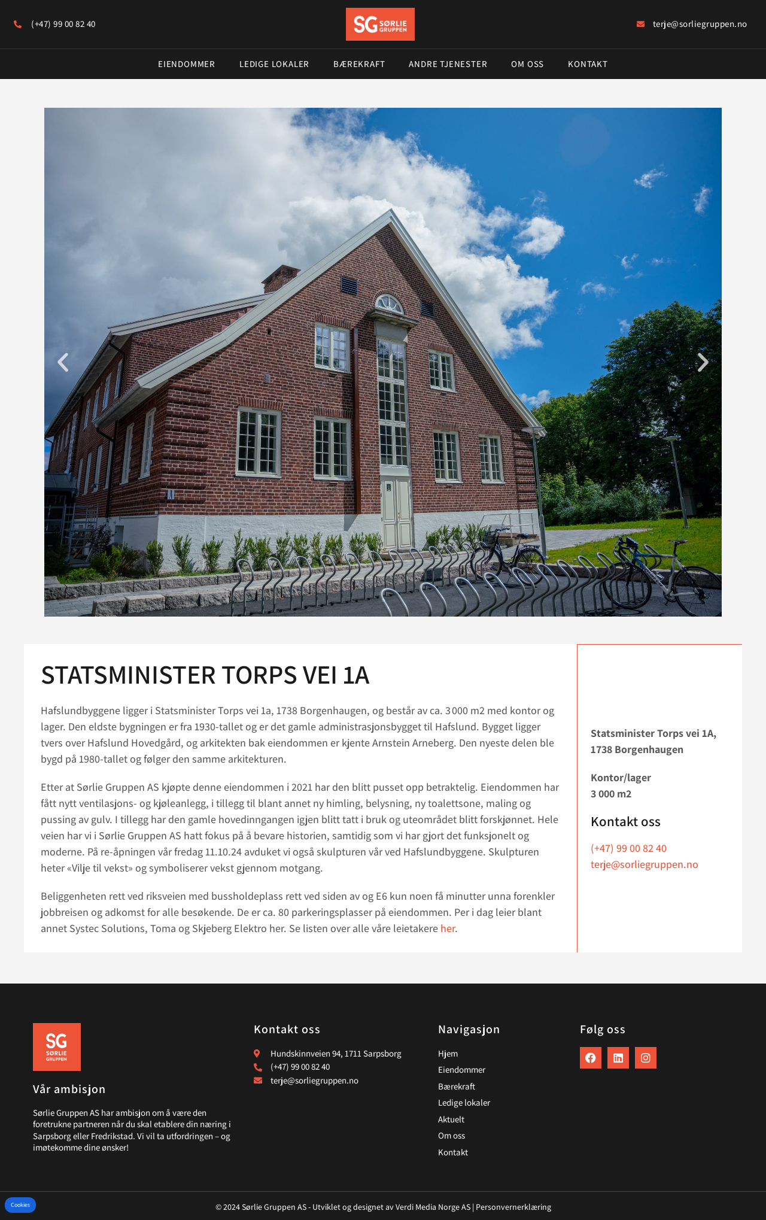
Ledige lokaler (274, 63)
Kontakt (588, 63)
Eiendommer (186, 63)
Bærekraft (359, 63)
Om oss (527, 63)
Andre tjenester (448, 63)
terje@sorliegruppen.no (644, 863)
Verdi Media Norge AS (433, 1206)
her (447, 928)
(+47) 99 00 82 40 (629, 847)
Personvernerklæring (513, 1206)
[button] (62, 362)
